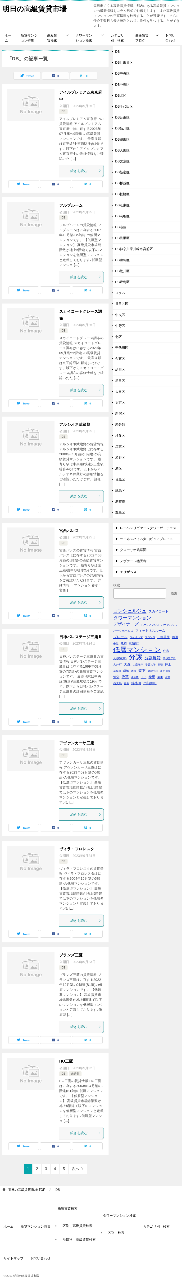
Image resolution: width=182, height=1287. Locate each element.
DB (63, 111)
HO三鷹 (66, 1061)
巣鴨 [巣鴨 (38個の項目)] (160, 664)
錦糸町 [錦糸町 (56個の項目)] (136, 683)
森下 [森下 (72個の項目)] (142, 671)
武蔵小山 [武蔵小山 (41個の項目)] (153, 671)
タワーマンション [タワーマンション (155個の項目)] (132, 617)
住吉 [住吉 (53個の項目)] (166, 651)
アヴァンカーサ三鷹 (76, 743)
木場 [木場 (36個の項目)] (133, 671)
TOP (26, 1190)
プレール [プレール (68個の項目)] (120, 637)
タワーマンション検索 (84, 37)
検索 (116, 585)
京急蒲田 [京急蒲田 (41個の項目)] (134, 643)
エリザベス (128, 572)
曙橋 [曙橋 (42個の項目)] (126, 670)
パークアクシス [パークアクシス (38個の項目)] (150, 624)
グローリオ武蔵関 (133, 550)
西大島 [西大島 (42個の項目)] (117, 683)
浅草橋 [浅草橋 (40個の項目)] (135, 677)
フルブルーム (70, 205)
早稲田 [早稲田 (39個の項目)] (117, 671)
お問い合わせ (170, 37)
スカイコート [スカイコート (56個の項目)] (158, 611)
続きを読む (85, 171)
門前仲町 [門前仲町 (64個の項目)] (150, 683)
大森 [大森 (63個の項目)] (127, 664)
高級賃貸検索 (52, 37)
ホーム (8, 37)
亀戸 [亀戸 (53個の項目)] (124, 643)
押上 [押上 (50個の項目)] (168, 664)
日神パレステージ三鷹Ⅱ (80, 637)
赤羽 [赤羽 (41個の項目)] (126, 683)
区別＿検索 (116, 1233)
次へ (75, 1169)
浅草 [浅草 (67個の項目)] (125, 677)
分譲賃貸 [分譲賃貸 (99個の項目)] (153, 657)
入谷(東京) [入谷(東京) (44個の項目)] (120, 658)
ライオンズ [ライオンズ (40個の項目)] (136, 637)
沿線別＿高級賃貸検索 (79, 1239)
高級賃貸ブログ (142, 37)
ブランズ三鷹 (70, 955)
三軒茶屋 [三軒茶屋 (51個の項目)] (163, 637)
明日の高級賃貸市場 (34, 8)
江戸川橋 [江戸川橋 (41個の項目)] (165, 671)
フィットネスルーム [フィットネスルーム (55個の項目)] (150, 630)
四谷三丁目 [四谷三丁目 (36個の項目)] (169, 658)
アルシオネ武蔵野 (74, 425)
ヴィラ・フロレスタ (76, 849)
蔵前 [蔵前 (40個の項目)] (167, 677)
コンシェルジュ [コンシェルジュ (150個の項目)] (129, 610)
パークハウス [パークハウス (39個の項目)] (169, 624)
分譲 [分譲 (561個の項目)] (135, 657)
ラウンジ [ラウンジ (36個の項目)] (150, 637)
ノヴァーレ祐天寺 (133, 561)
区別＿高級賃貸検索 (77, 1226)
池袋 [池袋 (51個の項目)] (116, 677)
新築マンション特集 (29, 37)
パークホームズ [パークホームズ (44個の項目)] (123, 630)
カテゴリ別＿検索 (117, 37)
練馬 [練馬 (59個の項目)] (152, 677)
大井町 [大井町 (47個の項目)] (117, 664)
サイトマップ (13, 1258)
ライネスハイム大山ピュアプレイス (146, 539)
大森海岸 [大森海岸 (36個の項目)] (138, 664)
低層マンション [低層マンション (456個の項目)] (137, 650)
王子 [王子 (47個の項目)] (143, 677)
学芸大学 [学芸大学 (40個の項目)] (150, 664)
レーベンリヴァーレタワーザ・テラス (148, 528)
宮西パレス (69, 531)
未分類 (75, 1073)
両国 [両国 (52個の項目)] (175, 637)
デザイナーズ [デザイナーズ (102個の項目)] (126, 624)
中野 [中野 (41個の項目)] (115, 643)
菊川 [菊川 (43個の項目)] (160, 677)
